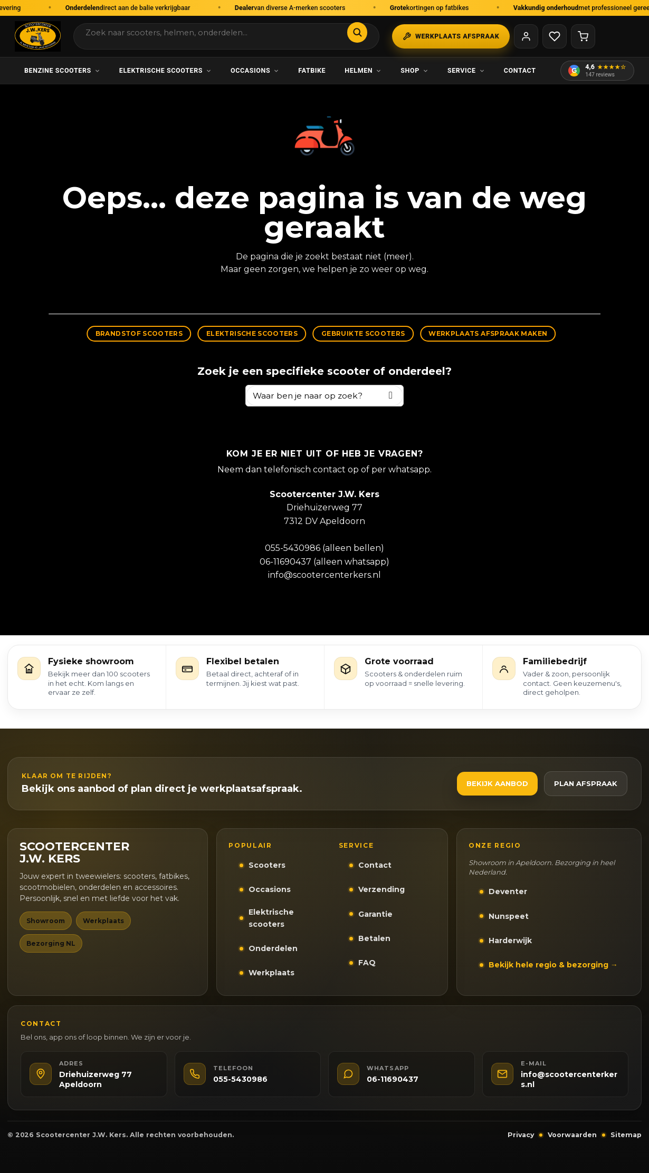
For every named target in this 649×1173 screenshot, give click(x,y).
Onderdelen (273, 948)
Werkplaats (271, 972)
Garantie (375, 914)
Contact (520, 70)
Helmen (363, 70)
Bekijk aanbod (497, 783)
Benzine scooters (62, 70)
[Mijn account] (526, 36)
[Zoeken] (357, 32)
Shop (414, 70)
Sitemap (626, 1135)
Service (466, 70)
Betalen (374, 938)
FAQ (367, 962)
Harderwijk (510, 940)
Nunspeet (509, 916)
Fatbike (312, 70)
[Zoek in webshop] (216, 32)
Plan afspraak (585, 783)
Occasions (255, 70)
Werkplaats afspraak (451, 36)
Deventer (508, 891)
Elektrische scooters (165, 70)
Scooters (267, 865)
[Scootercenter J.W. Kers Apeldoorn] (38, 36)
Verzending (381, 889)
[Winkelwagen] (583, 36)
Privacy (521, 1135)
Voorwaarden (572, 1135)
